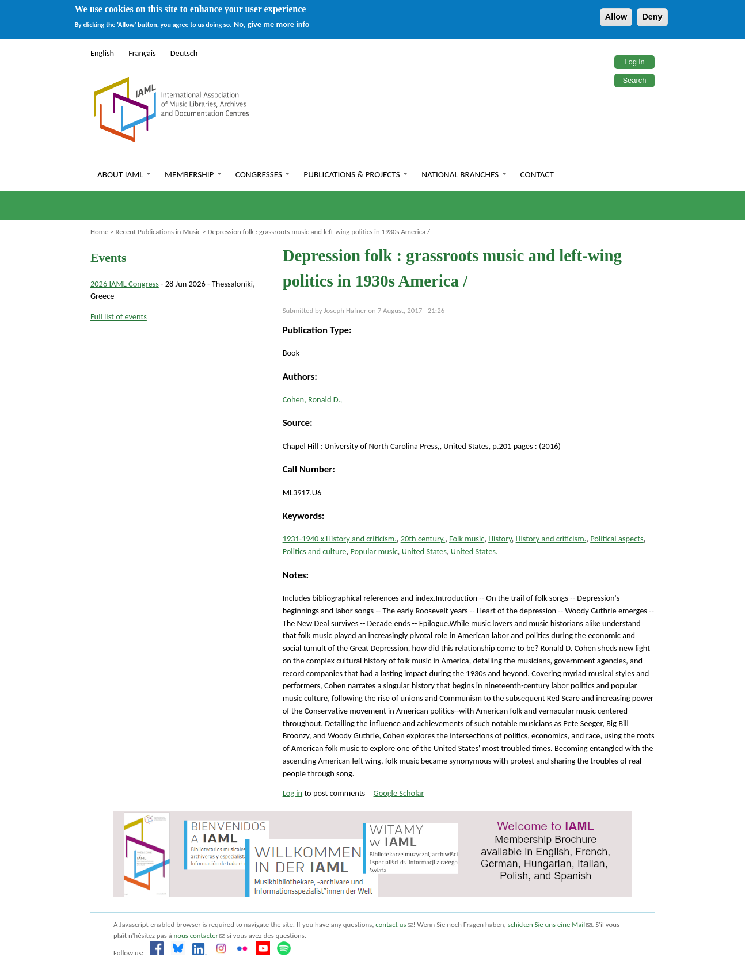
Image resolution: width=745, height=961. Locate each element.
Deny (652, 16)
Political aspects (617, 538)
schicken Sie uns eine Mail (550, 924)
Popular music (373, 551)
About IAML (124, 174)
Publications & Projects (355, 174)
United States (424, 551)
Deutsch (184, 53)
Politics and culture (315, 551)
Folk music (466, 538)
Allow (616, 16)
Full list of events (118, 316)
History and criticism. (551, 538)
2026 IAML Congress (124, 284)
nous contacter (199, 935)
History (500, 538)
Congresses (262, 174)
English (102, 53)
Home (99, 231)
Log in (634, 62)
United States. (474, 551)
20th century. (423, 538)
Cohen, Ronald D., (313, 399)
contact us (394, 924)
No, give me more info (272, 24)
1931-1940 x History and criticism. (340, 538)
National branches (463, 174)
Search (634, 80)
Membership (193, 174)
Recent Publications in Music (157, 231)
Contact (537, 174)
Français (142, 53)
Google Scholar (399, 793)
